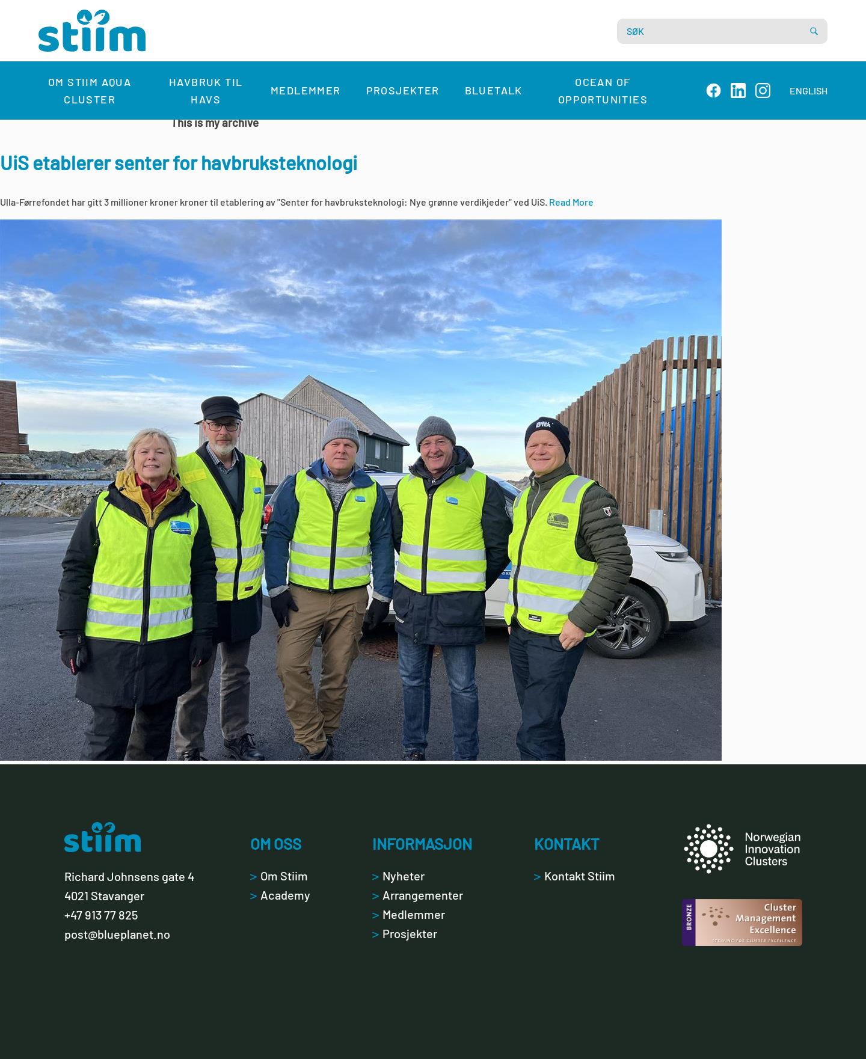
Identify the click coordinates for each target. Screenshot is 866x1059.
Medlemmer (306, 90)
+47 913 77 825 (101, 914)
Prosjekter (403, 90)
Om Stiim (279, 875)
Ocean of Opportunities (603, 90)
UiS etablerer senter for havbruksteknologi (178, 162)
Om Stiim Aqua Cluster (89, 90)
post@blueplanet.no (117, 934)
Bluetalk (494, 90)
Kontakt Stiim (574, 875)
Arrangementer (417, 895)
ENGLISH (809, 90)
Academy (280, 895)
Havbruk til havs (205, 90)
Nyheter (398, 875)
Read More (571, 201)
